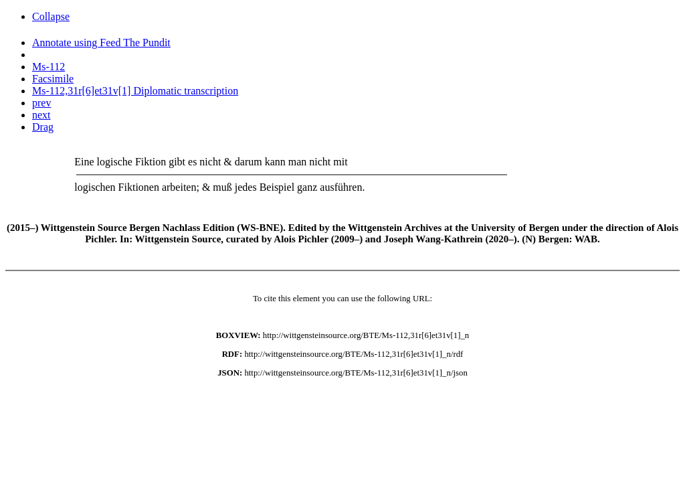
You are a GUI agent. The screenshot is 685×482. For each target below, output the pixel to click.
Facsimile (53, 78)
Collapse (51, 16)
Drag (43, 127)
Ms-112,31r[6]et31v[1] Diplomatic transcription (135, 90)
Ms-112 (48, 66)
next (41, 114)
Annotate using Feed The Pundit (101, 42)
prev (41, 102)
